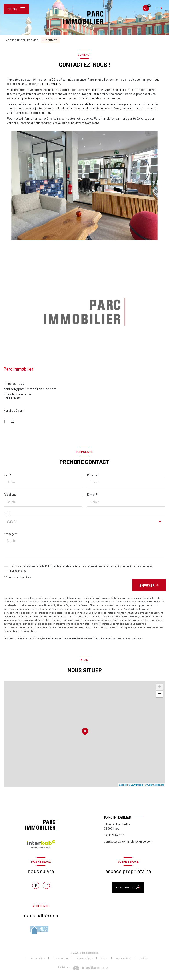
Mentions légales (85, 958)
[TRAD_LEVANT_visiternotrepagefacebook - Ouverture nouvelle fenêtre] (4, 421)
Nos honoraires (37, 958)
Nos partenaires (60, 958)
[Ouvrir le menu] (16, 9)
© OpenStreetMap (154, 784)
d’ (52, 83)
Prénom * (93, 475)
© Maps (136, 784)
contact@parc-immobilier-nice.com (30, 389)
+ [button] (159, 687)
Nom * (7, 475)
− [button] (159, 694)
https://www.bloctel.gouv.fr (19, 627)
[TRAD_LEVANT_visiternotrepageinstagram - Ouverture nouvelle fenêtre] (12, 421)
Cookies (143, 958)
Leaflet (123, 784)
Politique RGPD (123, 958)
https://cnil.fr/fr (68, 616)
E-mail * (92, 494)
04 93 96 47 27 (14, 383)
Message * (10, 534)
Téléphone (10, 494)
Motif (6, 514)
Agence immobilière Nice (22, 40)
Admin (104, 958)
